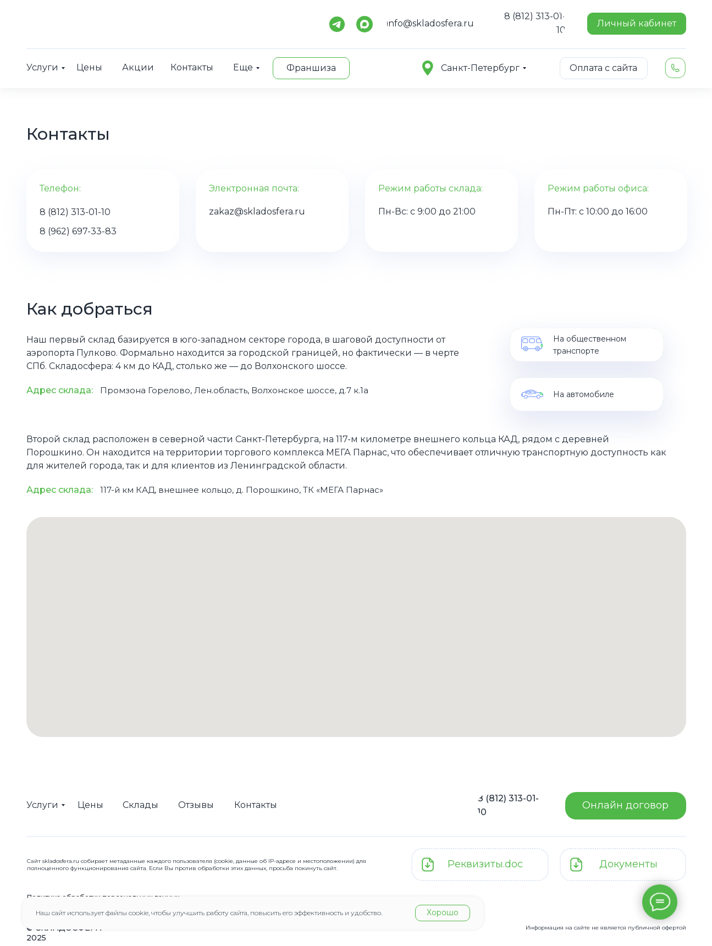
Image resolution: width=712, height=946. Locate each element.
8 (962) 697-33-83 (78, 231)
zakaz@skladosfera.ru (257, 211)
